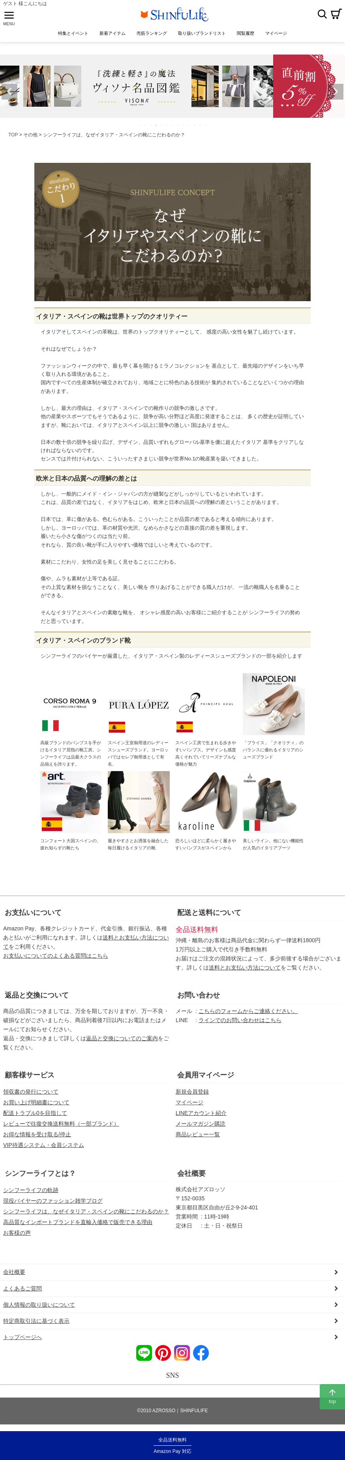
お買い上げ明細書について (36, 1105)
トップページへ (22, 1340)
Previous (9, 94)
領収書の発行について (30, 1094)
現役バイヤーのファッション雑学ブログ (53, 1203)
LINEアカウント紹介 (201, 1116)
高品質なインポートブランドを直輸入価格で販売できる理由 (77, 1225)
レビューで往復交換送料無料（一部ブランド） (61, 1126)
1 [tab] (140, 128)
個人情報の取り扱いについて (39, 1307)
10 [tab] (189, 128)
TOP (13, 137)
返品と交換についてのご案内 (122, 1041)
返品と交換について (37, 998)
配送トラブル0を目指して (35, 1116)
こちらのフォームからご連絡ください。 (248, 1014)
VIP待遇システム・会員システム (43, 1148)
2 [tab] (145, 128)
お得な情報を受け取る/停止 (37, 1137)
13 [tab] (206, 128)
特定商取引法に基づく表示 (36, 1323)
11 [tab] (195, 128)
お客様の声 (17, 1235)
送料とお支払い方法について (245, 970)
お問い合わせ (198, 998)
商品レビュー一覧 (198, 1137)
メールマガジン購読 (200, 1126)
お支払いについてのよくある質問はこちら (55, 958)
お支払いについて (33, 915)
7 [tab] (173, 128)
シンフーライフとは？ (40, 1176)
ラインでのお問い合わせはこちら (240, 1023)
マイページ (189, 1105)
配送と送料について (209, 915)
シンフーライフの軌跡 (30, 1193)
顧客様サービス (29, 1078)
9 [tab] (184, 128)
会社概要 (191, 1176)
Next (335, 94)
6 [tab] (167, 128)
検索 (322, 15)
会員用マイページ (205, 1078)
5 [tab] (162, 128)
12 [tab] (200, 128)
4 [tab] (156, 128)
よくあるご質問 (22, 1291)
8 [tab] (178, 128)
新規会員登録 (192, 1094)
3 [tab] (151, 128)
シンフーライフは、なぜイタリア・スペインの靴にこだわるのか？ (86, 1214)
